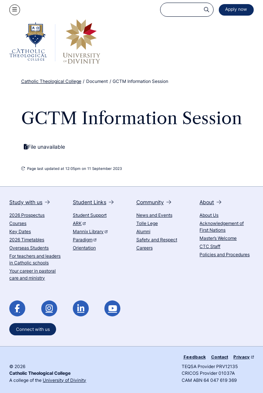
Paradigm (84, 239)
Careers (144, 248)
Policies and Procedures (224, 254)
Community (153, 202)
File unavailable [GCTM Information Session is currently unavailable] (44, 147)
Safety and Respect (156, 239)
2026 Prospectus (27, 215)
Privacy (243, 357)
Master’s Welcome (218, 238)
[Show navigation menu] (14, 9)
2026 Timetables (26, 239)
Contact (219, 357)
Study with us (29, 202)
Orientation (84, 248)
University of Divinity (64, 380)
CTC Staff (209, 246)
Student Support (90, 215)
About (210, 202)
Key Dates (20, 231)
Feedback (195, 357)
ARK (79, 223)
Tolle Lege (147, 223)
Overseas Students (29, 248)
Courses (17, 223)
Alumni (143, 231)
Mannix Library (90, 231)
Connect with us (33, 329)
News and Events (154, 215)
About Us (208, 215)
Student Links (93, 202)
